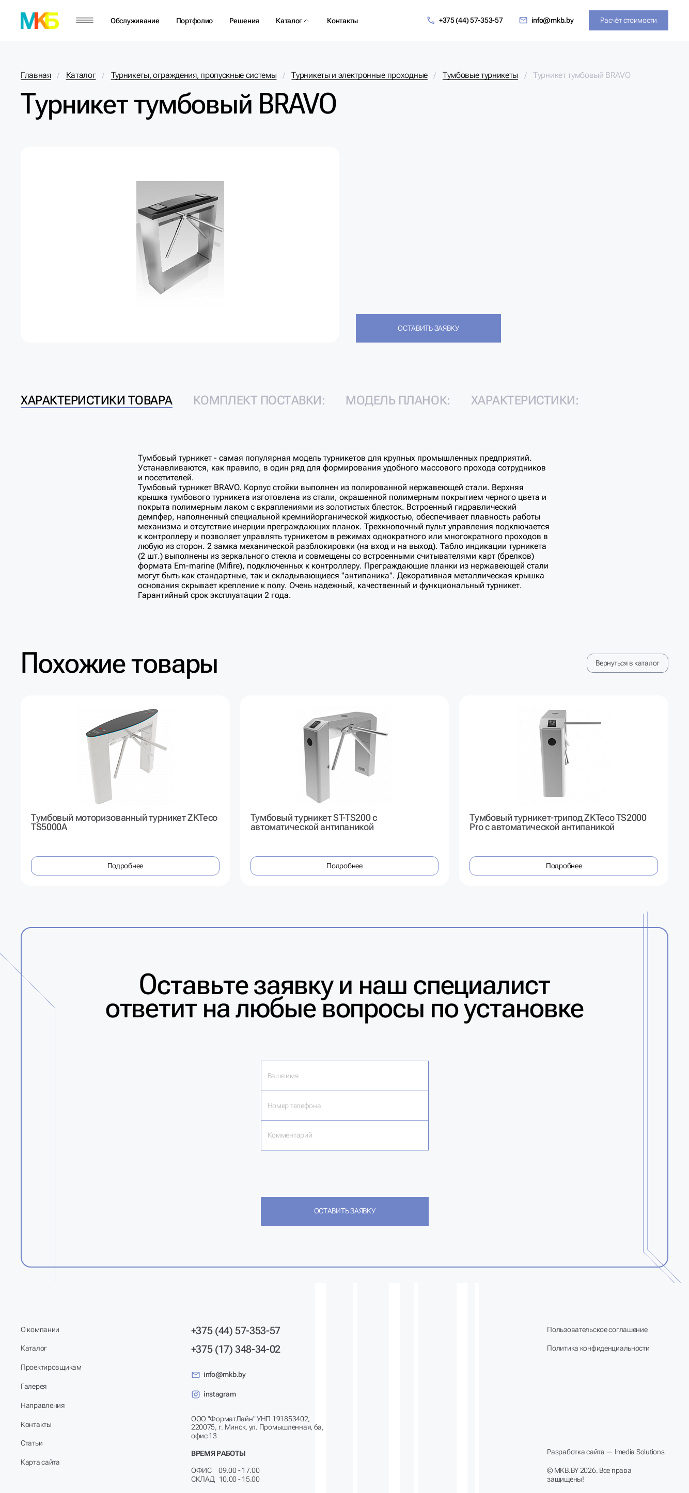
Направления (43, 1405)
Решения (244, 21)
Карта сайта (40, 1462)
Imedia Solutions (640, 1452)
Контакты (342, 21)
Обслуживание (135, 21)
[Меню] (84, 20)
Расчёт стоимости (628, 20)
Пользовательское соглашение (597, 1329)
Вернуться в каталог (628, 663)
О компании (40, 1329)
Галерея (33, 1386)
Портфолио (194, 21)
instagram (213, 1394)
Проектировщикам (51, 1367)
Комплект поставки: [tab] (259, 400)
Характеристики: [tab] (525, 400)
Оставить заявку (428, 328)
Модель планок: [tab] (398, 400)
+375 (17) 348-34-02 (235, 1349)
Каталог (289, 21)
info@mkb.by (546, 20)
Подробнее (125, 866)
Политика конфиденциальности (598, 1348)
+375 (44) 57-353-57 (464, 20)
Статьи (31, 1443)
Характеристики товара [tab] (97, 400)
